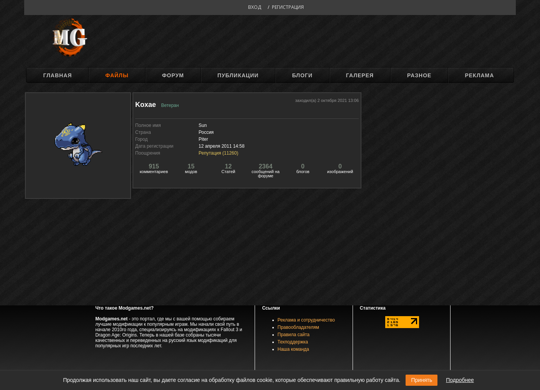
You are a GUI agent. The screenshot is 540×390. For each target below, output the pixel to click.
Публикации (237, 75)
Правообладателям (298, 327)
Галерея (360, 75)
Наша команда (293, 349)
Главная (57, 75)
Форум (173, 75)
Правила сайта (294, 334)
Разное (419, 75)
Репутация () (218, 153)
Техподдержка (293, 342)
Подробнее (460, 380)
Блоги (302, 75)
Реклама (479, 75)
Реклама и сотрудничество (306, 320)
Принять (421, 380)
